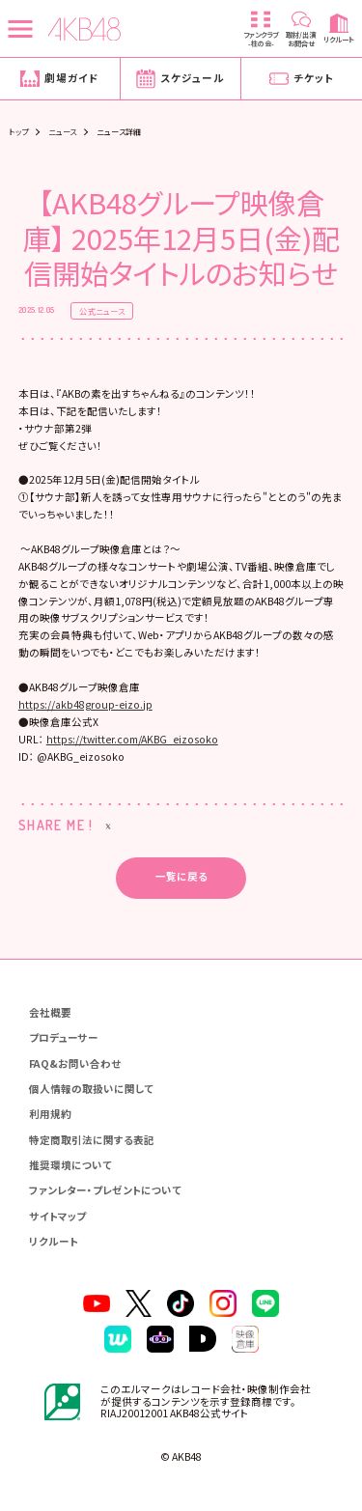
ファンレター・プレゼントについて (105, 1190)
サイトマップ (57, 1216)
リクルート (53, 1241)
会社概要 (50, 1012)
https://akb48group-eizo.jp (85, 704)
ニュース (62, 131)
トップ (18, 131)
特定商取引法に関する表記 (91, 1140)
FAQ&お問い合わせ (75, 1063)
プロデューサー (63, 1037)
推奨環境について (70, 1165)
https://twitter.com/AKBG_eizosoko (132, 739)
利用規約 (50, 1113)
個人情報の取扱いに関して (91, 1088)
